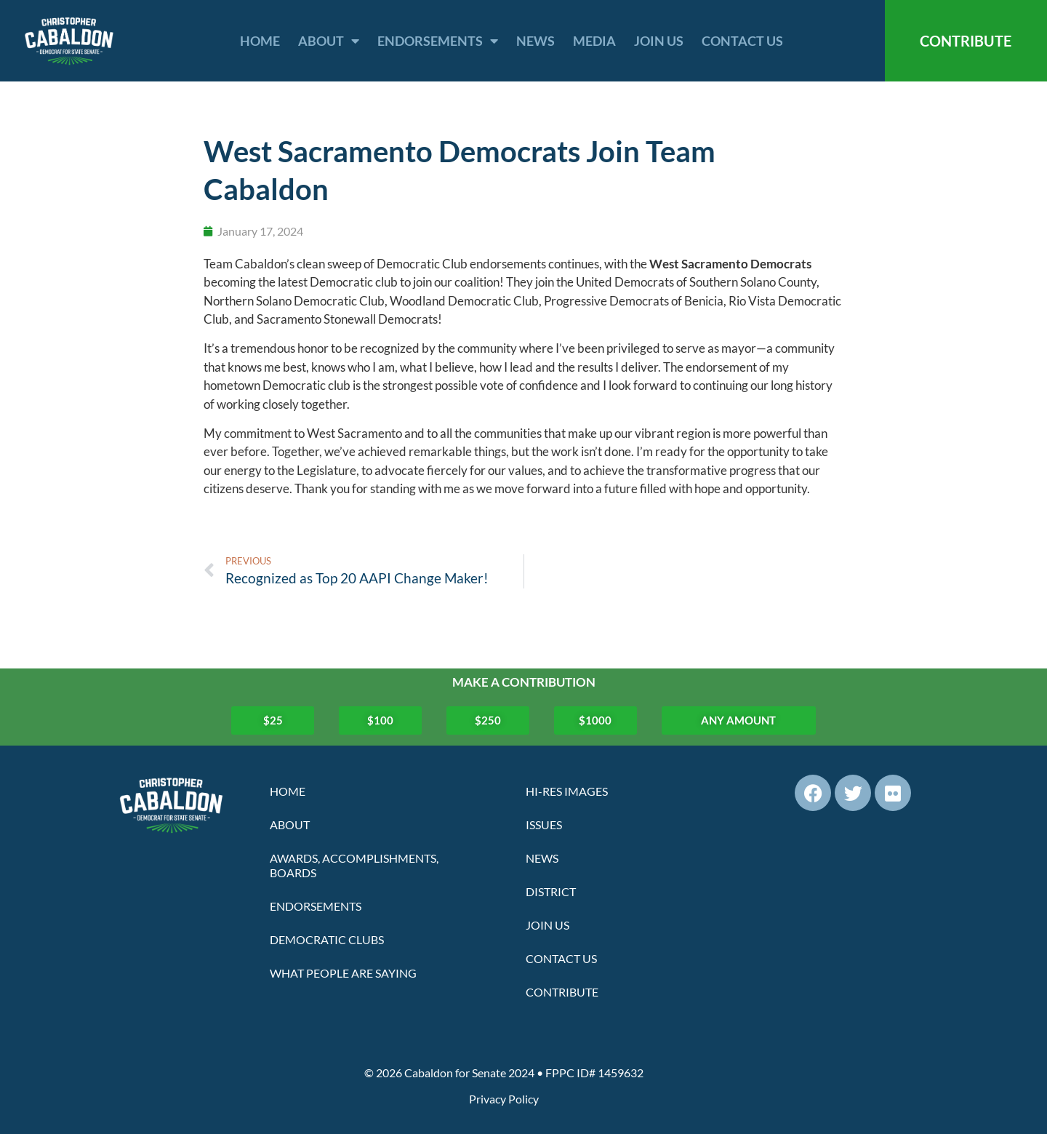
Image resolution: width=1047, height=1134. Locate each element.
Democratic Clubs (327, 939)
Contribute (562, 992)
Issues (544, 824)
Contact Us (742, 41)
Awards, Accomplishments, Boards (354, 865)
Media (594, 41)
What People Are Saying (343, 973)
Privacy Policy (504, 1099)
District (551, 891)
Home (260, 41)
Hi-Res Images (567, 791)
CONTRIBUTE (965, 40)
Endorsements (437, 41)
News (535, 41)
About (328, 41)
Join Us (658, 41)
